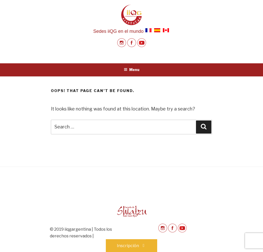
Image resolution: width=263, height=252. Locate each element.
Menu (131, 69)
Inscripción (131, 245)
